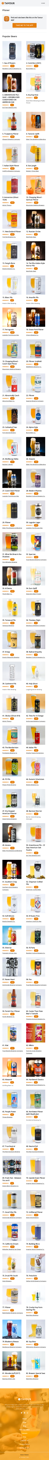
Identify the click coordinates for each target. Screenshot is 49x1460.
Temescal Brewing (8, 625)
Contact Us (24, 1441)
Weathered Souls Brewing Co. (35, 1085)
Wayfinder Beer (31, 237)
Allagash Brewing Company (11, 139)
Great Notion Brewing (9, 819)
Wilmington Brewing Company (36, 1347)
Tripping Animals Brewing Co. (35, 1019)
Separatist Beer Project (33, 594)
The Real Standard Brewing (11, 1152)
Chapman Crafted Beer (33, 889)
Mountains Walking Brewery (35, 205)
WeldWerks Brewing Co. (34, 367)
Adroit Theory (6, 205)
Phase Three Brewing (9, 785)
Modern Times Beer (32, 171)
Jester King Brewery (32, 1217)
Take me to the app (24, 25)
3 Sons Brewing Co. (32, 335)
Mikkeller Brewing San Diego (11, 1249)
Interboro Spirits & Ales (33, 921)
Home (43, 3)
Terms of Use (24, 1448)
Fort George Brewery (9, 433)
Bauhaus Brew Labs (8, 1379)
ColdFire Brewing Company (11, 171)
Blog (24, 1426)
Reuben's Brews (7, 464)
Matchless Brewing (32, 1315)
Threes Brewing (7, 1117)
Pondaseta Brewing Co (9, 753)
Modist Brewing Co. (8, 269)
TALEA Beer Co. (7, 594)
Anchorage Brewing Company (35, 721)
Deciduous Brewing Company (35, 625)
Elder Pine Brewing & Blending (36, 139)
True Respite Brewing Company (36, 560)
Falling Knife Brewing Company (36, 1281)
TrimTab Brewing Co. (9, 237)
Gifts (24, 1422)
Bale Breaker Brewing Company (12, 1313)
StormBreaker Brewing (9, 562)
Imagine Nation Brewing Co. (35, 1183)
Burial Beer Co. (31, 68)
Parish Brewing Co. (8, 1016)
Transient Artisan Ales (9, 953)
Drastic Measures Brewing (10, 657)
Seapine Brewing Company (35, 401)
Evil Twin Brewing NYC (9, 107)
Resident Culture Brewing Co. (11, 68)
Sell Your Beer (24, 1430)
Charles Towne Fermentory (35, 753)
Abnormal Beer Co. (8, 401)
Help (24, 1437)
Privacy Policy (24, 1444)
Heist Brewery (7, 1281)
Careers (24, 1433)
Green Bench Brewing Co (10, 1186)
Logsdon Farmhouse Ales (10, 335)
